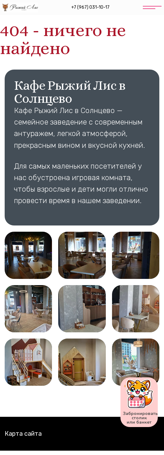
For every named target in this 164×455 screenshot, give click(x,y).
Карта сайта (23, 433)
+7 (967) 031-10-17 (90, 7)
